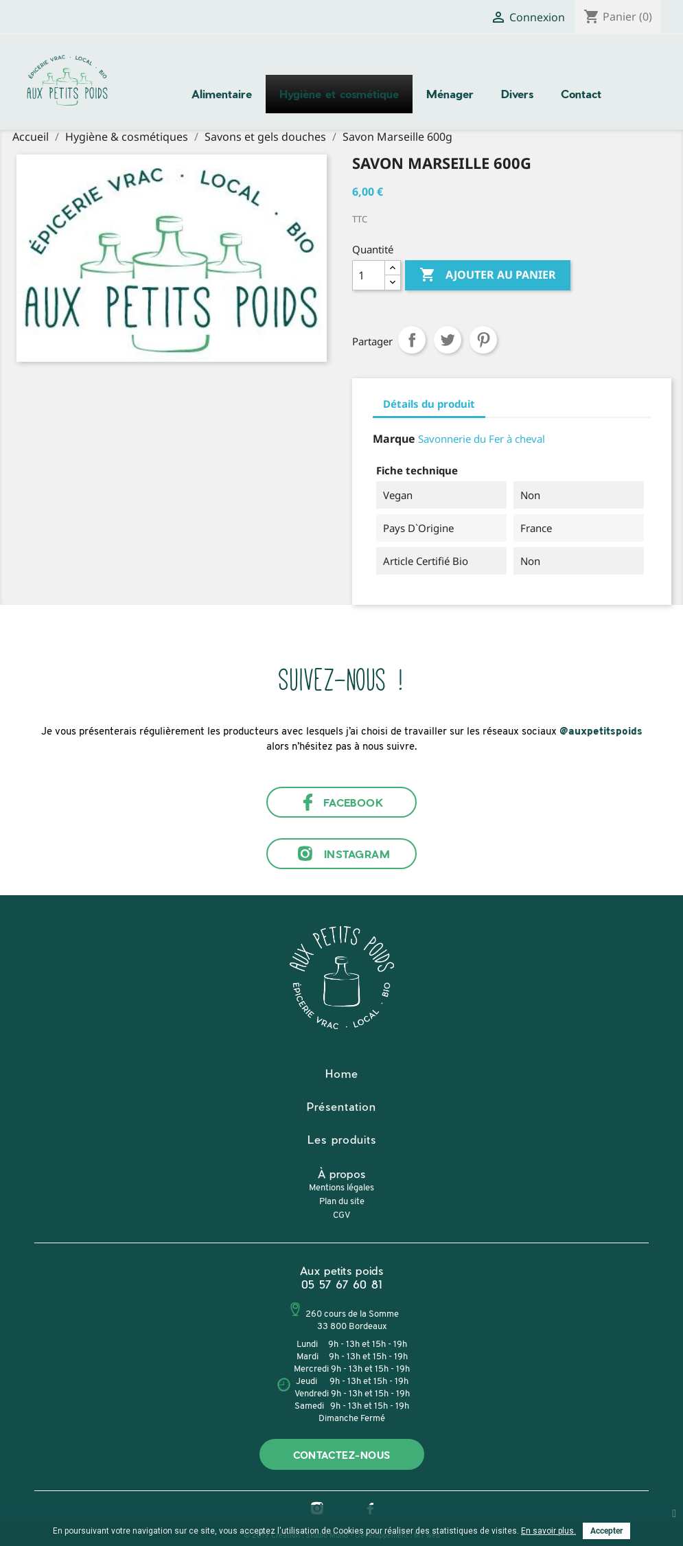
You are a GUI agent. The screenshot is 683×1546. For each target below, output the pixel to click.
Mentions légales (341, 1188)
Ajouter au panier (487, 275)
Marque (394, 439)
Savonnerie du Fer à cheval (481, 439)
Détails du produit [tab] (429, 404)
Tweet (447, 340)
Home (341, 1073)
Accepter (606, 1531)
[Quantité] (368, 275)
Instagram (341, 854)
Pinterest (483, 340)
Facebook (341, 802)
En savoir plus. (548, 1531)
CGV (341, 1215)
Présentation (341, 1106)
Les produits (342, 1139)
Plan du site (341, 1201)
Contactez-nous (342, 1455)
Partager (412, 340)
